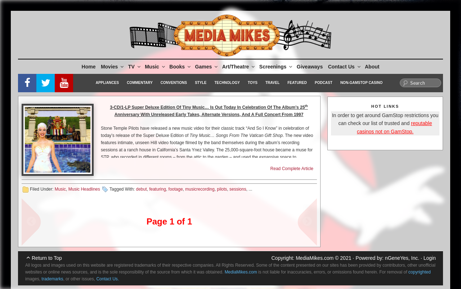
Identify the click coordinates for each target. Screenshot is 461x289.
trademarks (52, 278)
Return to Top (47, 258)
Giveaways (310, 67)
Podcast (323, 83)
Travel (272, 83)
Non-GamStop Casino (361, 83)
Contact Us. (107, 278)
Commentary (140, 83)
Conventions (174, 83)
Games (207, 67)
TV (135, 67)
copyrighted (419, 272)
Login (430, 258)
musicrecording (199, 189)
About (372, 67)
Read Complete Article (291, 168)
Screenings (276, 67)
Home (89, 67)
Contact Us (345, 67)
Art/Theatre (239, 67)
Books (180, 67)
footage (176, 189)
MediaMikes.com (315, 258)
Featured (297, 83)
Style (200, 83)
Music (155, 67)
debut (141, 189)
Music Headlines (84, 189)
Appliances (107, 83)
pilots (222, 189)
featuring (157, 189)
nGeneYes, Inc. (402, 258)
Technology (227, 83)
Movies (113, 67)
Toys (253, 83)
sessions (237, 189)
